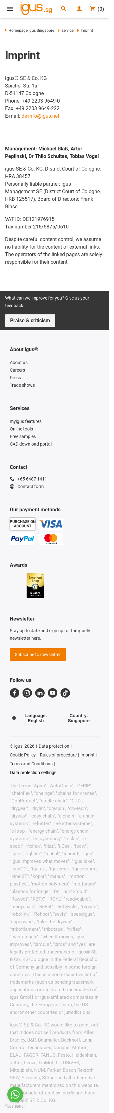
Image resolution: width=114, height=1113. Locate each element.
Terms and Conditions (31, 763)
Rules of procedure (58, 754)
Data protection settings (33, 772)
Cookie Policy (23, 754)
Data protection (54, 746)
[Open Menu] (10, 9)
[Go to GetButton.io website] (15, 1107)
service (65, 30)
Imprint (87, 754)
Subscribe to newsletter (38, 654)
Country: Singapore (79, 718)
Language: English (29, 718)
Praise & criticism (30, 320)
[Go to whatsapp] (15, 1094)
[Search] (63, 9)
